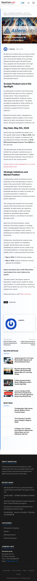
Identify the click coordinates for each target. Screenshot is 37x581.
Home (5, 13)
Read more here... (26, 294)
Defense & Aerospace (10, 538)
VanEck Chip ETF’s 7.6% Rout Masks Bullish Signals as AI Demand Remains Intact (23, 360)
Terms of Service (16, 570)
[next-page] (8, 439)
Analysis (6, 531)
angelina (12, 49)
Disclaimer (31, 570)
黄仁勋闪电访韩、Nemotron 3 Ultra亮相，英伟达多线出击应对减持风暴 (19, 513)
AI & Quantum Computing (15, 13)
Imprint (25, 570)
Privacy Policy (6, 570)
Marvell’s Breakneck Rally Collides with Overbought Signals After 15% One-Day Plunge (23, 371)
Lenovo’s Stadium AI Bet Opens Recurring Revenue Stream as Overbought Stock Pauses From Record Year (23, 393)
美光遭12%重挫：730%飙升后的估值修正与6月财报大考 (19, 496)
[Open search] (28, 3)
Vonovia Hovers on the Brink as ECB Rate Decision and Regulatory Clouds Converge (18, 508)
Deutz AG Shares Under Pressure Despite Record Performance (10, 343)
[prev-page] (5, 439)
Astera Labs (12, 302)
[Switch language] (23, 3)
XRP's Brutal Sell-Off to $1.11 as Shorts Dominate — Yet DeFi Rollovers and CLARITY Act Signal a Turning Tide (19, 490)
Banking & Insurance (10, 535)
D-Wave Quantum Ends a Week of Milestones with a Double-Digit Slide (22, 382)
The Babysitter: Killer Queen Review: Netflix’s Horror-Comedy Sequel (23, 410)
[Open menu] (33, 3)
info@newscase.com (12, 561)
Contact (18, 574)
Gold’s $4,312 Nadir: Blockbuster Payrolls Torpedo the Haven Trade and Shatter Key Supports (19, 502)
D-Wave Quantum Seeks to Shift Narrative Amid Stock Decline (28, 343)
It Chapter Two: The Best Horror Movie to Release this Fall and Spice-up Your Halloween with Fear (23, 431)
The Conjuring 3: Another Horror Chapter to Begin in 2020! (22, 420)
